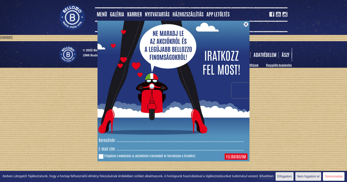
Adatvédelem (265, 55)
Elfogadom (284, 176)
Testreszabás (334, 176)
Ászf (286, 55)
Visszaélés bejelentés (279, 65)
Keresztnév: (107, 141)
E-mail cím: (107, 149)
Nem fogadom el (308, 176)
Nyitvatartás (157, 15)
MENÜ (102, 15)
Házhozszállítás (187, 15)
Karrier (134, 15)
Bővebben (266, 176)
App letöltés (217, 15)
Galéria (117, 15)
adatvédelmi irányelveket (149, 156)
